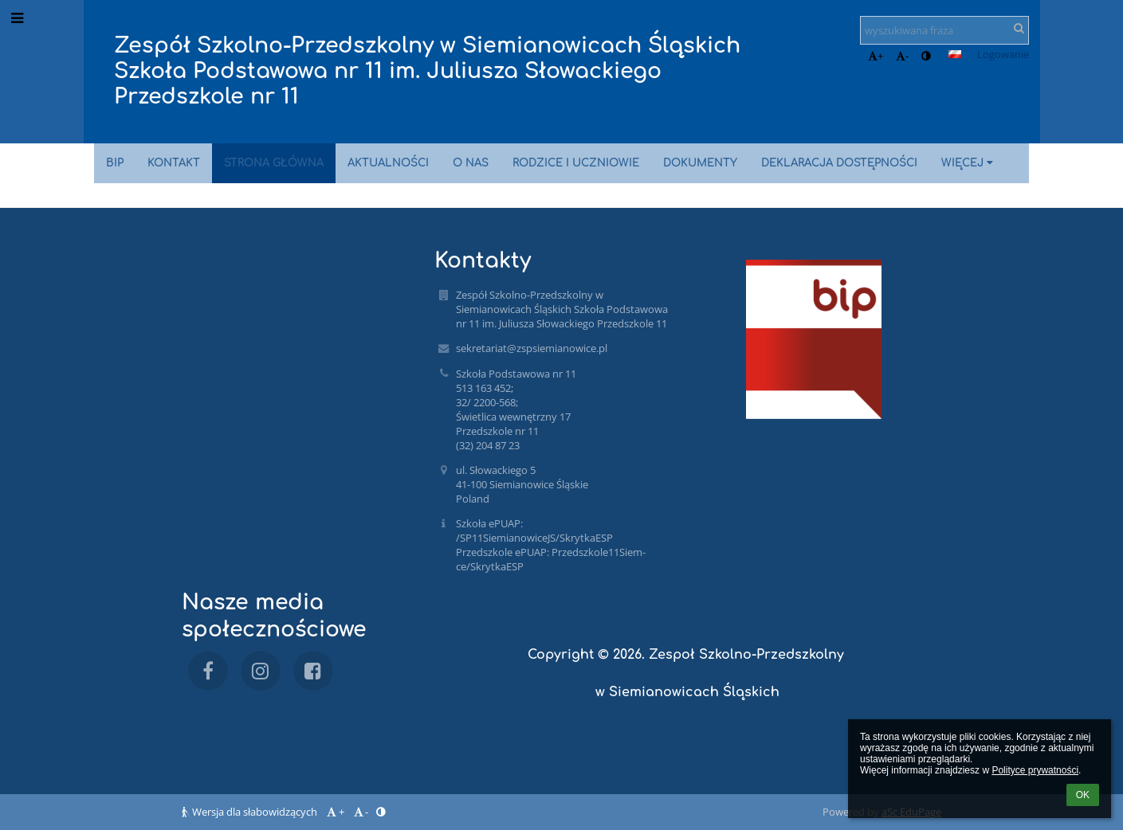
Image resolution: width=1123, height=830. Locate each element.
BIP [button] (115, 163)
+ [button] (875, 56)
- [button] (902, 56)
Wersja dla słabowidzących (251, 812)
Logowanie (1003, 54)
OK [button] (1083, 795)
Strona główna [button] (274, 163)
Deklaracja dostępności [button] (839, 163)
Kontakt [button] (173, 163)
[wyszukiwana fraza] (944, 30)
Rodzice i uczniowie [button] (575, 163)
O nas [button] (471, 163)
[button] (955, 54)
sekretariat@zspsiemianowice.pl (531, 348)
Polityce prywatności (1034, 770)
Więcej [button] (969, 163)
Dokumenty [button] (700, 163)
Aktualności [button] (388, 163)
